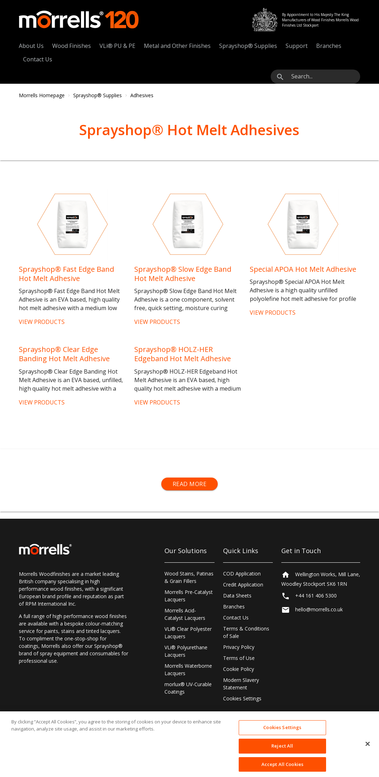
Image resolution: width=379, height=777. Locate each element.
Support (297, 46)
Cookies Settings (282, 732)
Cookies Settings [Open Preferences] (242, 698)
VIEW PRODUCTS (42, 322)
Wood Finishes (71, 46)
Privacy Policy (238, 647)
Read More (190, 484)
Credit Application (243, 584)
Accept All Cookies (282, 769)
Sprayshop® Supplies (248, 46)
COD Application (242, 573)
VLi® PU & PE (117, 46)
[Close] (367, 749)
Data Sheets (237, 595)
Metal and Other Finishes (177, 46)
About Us (31, 46)
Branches (328, 46)
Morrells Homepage (42, 95)
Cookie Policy (238, 669)
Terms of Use (239, 658)
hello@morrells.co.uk (319, 609)
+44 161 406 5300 (316, 595)
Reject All (282, 751)
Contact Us (37, 59)
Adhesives (141, 95)
